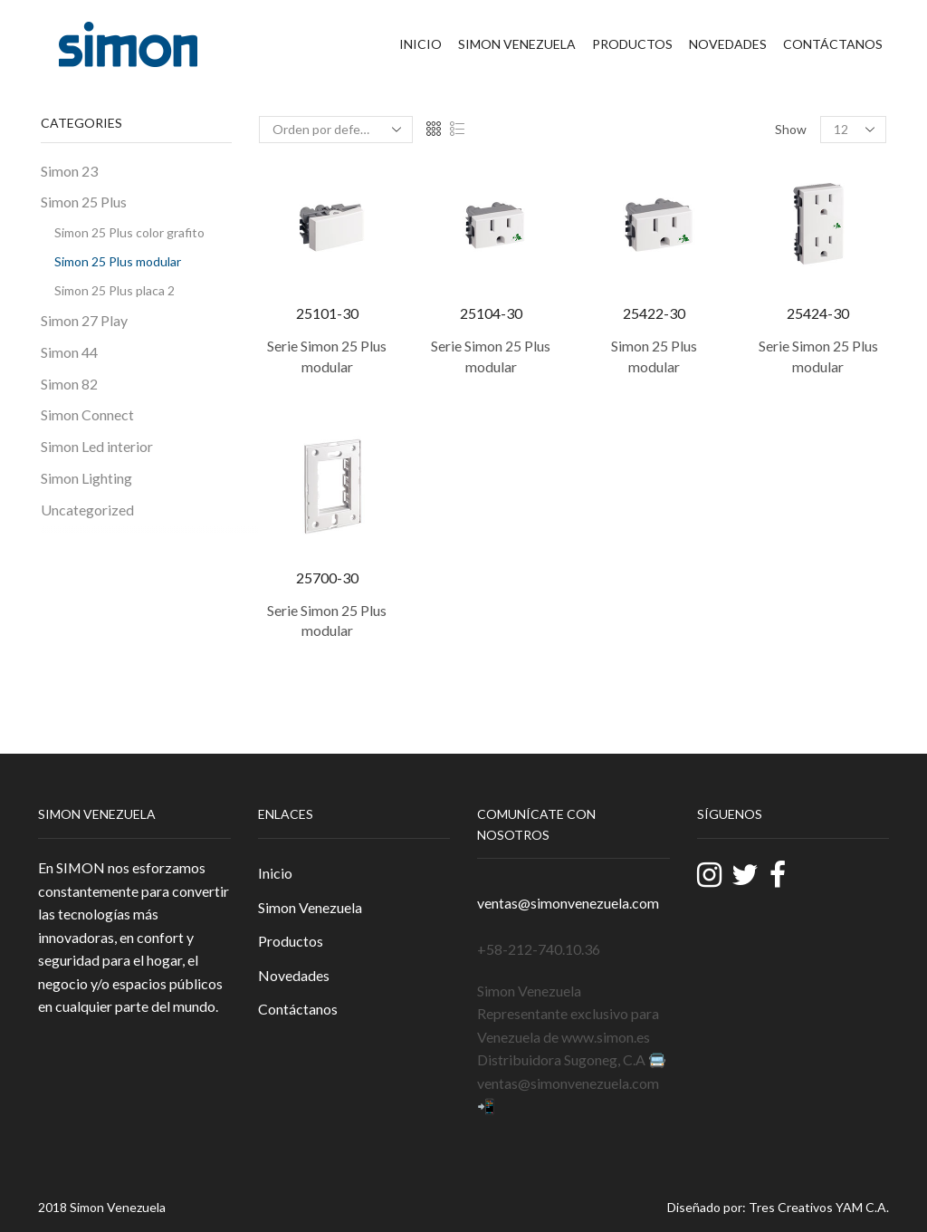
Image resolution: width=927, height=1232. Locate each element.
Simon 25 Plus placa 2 (114, 290)
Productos (632, 44)
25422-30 (654, 313)
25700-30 (327, 577)
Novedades (728, 44)
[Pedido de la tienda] (336, 129)
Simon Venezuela (517, 44)
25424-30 (818, 313)
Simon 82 (69, 383)
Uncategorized (87, 509)
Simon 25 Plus (84, 201)
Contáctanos (833, 44)
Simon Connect (87, 414)
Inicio (420, 44)
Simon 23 (69, 170)
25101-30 (327, 313)
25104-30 (491, 313)
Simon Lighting (86, 477)
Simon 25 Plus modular (117, 261)
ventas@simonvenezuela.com (568, 902)
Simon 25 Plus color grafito (129, 232)
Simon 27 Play (84, 320)
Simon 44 (69, 352)
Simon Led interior (97, 446)
